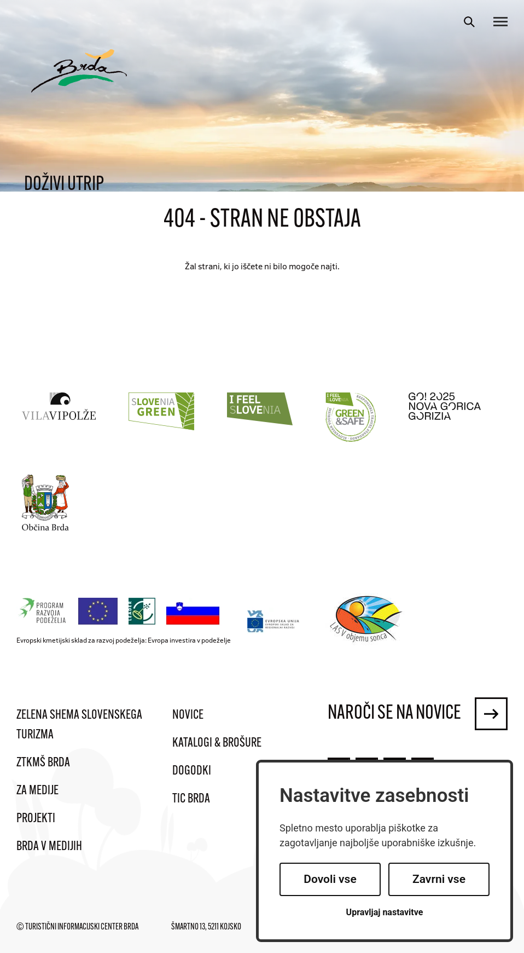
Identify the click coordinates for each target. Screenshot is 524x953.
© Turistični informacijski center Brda (77, 927)
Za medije (37, 791)
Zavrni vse (438, 879)
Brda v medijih (49, 846)
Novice (187, 715)
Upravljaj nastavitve (384, 912)
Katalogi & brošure (216, 743)
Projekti (35, 818)
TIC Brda (191, 799)
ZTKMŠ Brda (43, 763)
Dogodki (191, 771)
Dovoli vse (330, 879)
